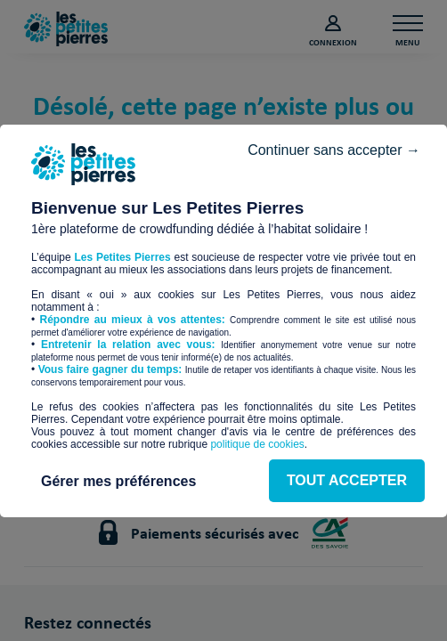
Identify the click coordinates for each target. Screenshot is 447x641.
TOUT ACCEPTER (223, 395)
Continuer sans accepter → (325, 116)
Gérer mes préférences (223, 448)
